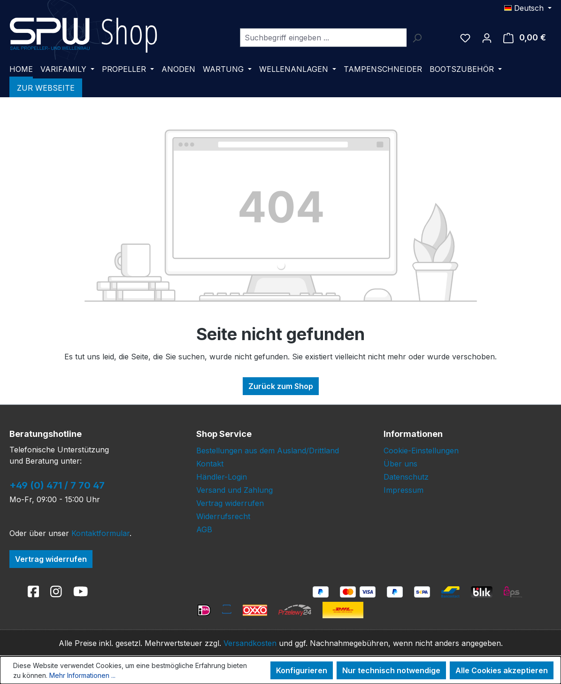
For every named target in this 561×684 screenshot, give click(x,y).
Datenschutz (406, 477)
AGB (204, 529)
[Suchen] (417, 37)
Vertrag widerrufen (51, 559)
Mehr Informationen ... (82, 675)
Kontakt (209, 463)
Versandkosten (250, 643)
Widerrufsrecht (223, 516)
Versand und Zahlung (234, 490)
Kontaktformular (100, 533)
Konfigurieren (301, 670)
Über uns (400, 463)
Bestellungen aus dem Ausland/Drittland (267, 450)
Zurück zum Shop (280, 386)
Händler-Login (221, 477)
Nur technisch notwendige (391, 670)
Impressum (403, 490)
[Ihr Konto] (487, 38)
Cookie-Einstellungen (421, 450)
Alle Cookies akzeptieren (501, 670)
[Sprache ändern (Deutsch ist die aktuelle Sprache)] (528, 8)
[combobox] (323, 37)
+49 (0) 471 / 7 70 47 (57, 485)
